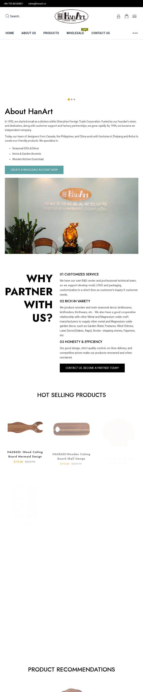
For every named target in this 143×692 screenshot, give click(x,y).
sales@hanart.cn (37, 3)
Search (13, 16)
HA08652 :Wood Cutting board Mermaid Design (25, 460)
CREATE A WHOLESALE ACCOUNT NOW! (34, 169)
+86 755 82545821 (13, 3)
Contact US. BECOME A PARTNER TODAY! (92, 368)
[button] (69, 99)
